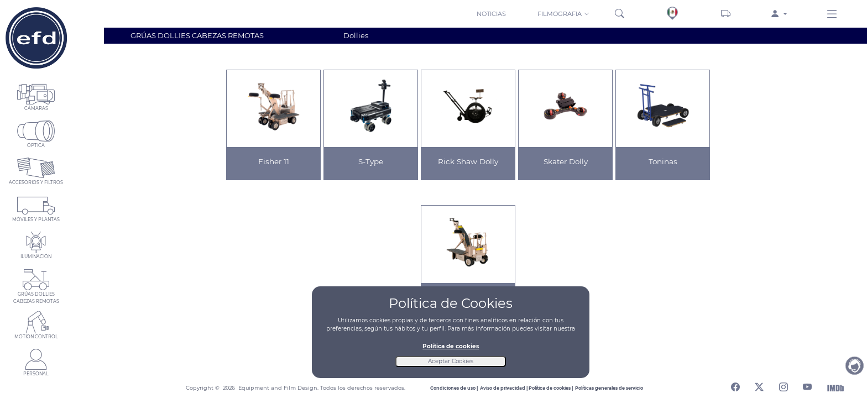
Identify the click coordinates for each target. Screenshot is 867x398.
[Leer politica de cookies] (552, 388)
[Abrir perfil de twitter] (759, 385)
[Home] (36, 38)
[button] (564, 13)
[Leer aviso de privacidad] (504, 388)
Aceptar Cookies (450, 361)
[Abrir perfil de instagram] (783, 385)
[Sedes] (672, 13)
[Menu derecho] (832, 14)
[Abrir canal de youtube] (807, 385)
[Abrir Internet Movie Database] (835, 387)
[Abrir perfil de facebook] (735, 385)
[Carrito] (725, 14)
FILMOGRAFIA (563, 14)
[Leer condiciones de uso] (455, 388)
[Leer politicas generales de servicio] (609, 388)
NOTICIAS (491, 14)
